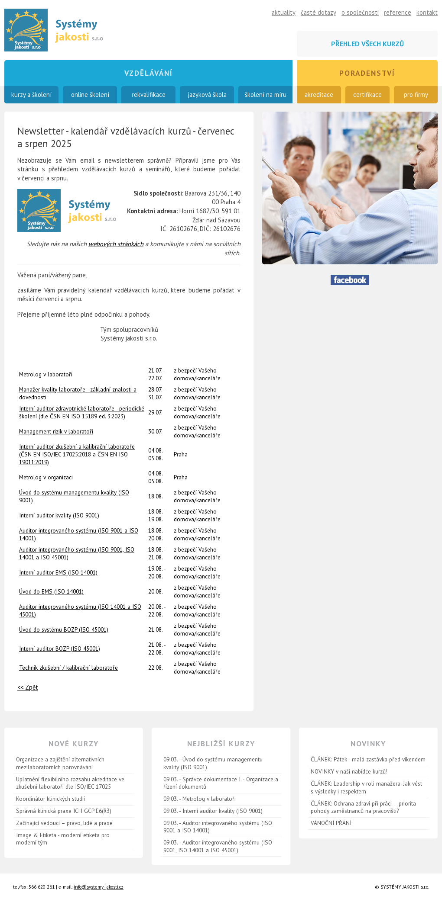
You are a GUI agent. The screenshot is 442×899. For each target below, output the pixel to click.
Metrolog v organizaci (46, 477)
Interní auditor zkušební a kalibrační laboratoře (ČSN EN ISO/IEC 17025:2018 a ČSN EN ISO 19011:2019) (77, 454)
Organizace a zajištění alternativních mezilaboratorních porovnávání (60, 763)
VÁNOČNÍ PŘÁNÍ (331, 823)
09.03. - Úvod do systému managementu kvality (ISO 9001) (213, 763)
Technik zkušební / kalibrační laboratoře (68, 667)
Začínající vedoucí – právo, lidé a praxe (64, 823)
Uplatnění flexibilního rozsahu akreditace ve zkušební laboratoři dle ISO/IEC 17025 (70, 783)
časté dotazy (318, 12)
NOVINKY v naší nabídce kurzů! (349, 771)
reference (397, 12)
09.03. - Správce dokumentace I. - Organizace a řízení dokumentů (220, 783)
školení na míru (265, 94)
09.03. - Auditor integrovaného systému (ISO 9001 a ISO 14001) (217, 827)
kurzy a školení (31, 94)
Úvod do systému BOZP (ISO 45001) (63, 629)
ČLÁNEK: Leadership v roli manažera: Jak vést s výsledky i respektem (366, 787)
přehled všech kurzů (367, 43)
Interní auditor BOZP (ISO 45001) (59, 648)
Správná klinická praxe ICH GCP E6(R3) (63, 811)
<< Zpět (27, 687)
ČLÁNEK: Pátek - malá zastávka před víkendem (368, 759)
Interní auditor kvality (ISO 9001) (59, 515)
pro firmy (416, 94)
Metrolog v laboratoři (45, 374)
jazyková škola (207, 94)
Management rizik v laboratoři (56, 431)
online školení (90, 94)
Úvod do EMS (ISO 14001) (51, 591)
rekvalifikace (149, 94)
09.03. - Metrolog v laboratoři (199, 799)
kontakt (427, 12)
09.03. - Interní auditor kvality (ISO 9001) (213, 811)
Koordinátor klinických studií (50, 799)
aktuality (284, 12)
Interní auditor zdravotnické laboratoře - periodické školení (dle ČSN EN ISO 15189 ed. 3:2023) (81, 412)
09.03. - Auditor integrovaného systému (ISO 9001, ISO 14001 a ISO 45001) (217, 846)
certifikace (367, 94)
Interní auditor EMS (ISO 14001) (58, 572)
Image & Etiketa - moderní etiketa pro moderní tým (63, 839)
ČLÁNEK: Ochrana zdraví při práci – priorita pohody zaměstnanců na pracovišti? (363, 807)
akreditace (319, 94)
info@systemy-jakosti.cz (99, 887)
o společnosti (360, 12)
